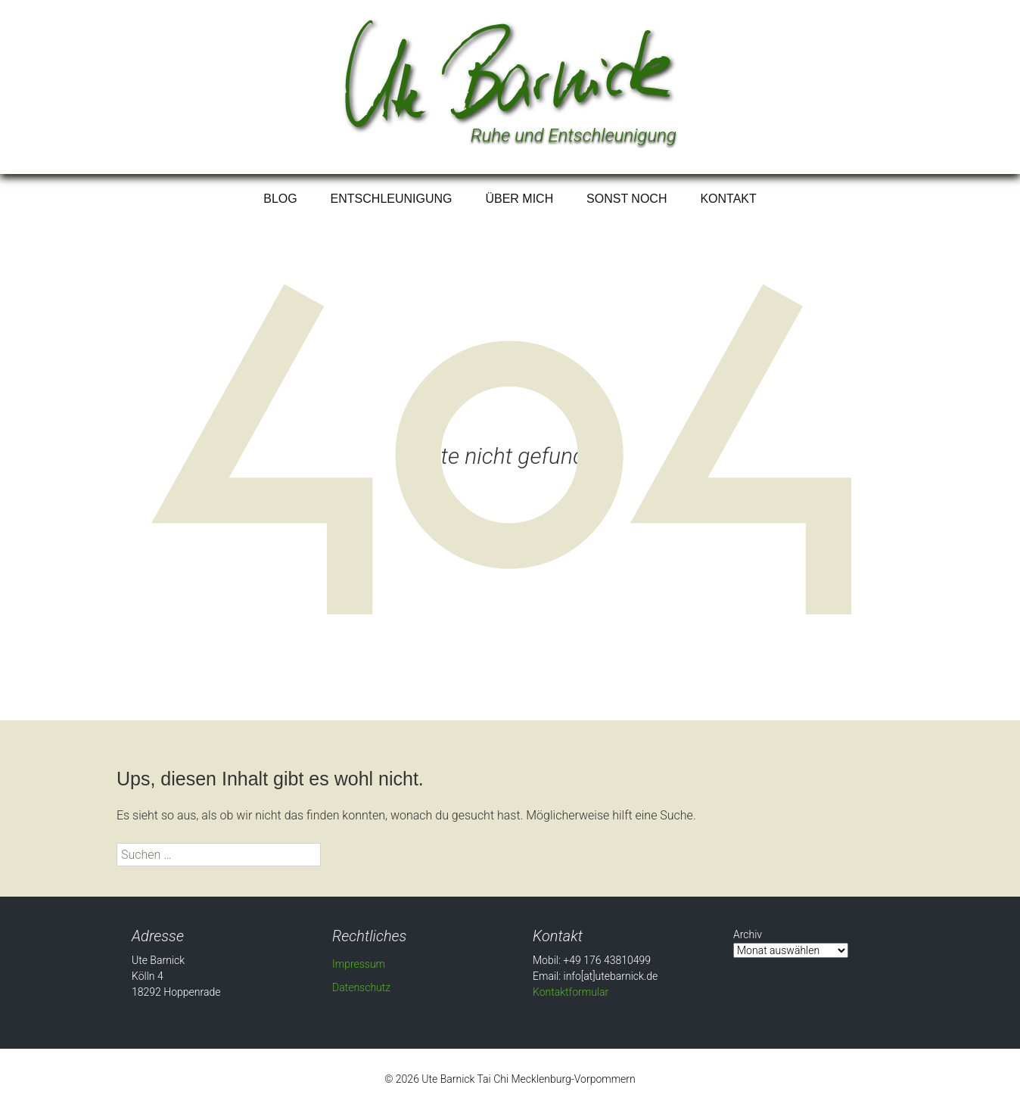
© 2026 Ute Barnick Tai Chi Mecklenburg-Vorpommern (510, 1079)
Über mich (519, 198)
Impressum (358, 964)
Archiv (747, 934)
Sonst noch (626, 198)
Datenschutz (361, 987)
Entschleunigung (391, 198)
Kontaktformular (570, 992)
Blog (280, 198)
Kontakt (728, 198)
